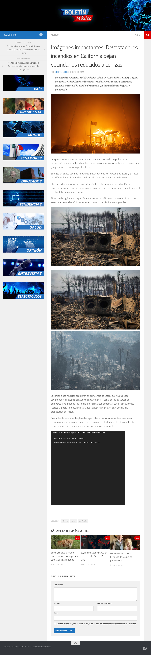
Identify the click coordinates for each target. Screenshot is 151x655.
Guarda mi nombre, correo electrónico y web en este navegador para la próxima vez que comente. (96, 624)
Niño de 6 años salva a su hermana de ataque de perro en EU (122, 557)
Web (56, 613)
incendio (73, 521)
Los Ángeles (83, 521)
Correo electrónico (105, 603)
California (65, 521)
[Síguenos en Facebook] (41, 34)
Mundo (55, 35)
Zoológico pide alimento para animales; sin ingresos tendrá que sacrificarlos (64, 556)
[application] (88, 468)
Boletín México (62, 72)
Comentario (59, 585)
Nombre (58, 603)
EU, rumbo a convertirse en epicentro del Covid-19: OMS (94, 556)
